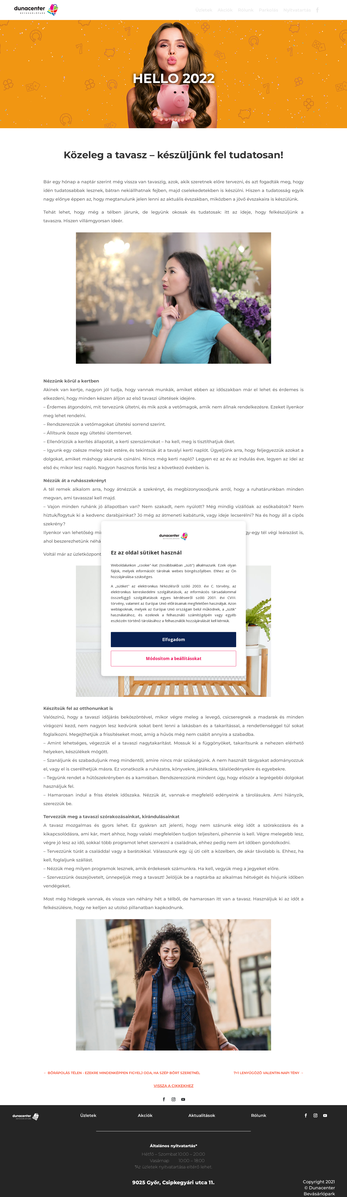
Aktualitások (201, 1115)
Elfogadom (173, 639)
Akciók (225, 10)
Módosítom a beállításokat (173, 658)
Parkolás (268, 10)
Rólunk (246, 10)
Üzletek (203, 10)
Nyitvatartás (297, 10)
